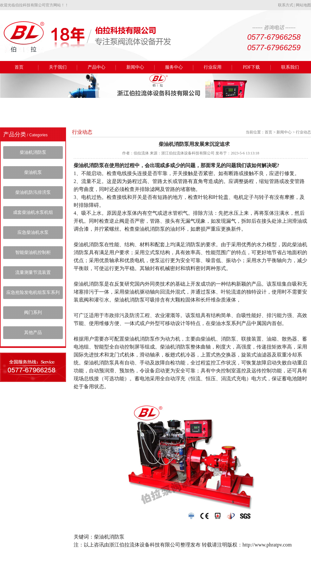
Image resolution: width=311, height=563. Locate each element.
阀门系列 (33, 312)
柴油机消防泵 (33, 152)
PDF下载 (251, 67)
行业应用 (213, 67)
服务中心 (174, 67)
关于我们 (58, 67)
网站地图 (303, 5)
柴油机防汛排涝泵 (33, 192)
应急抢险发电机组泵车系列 (33, 292)
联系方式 (285, 5)
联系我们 (290, 67)
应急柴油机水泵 (33, 232)
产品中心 (96, 67)
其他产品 (33, 332)
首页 (19, 67)
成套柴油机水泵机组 (33, 212)
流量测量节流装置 (33, 272)
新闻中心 (135, 67)
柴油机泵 (33, 172)
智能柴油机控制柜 (33, 252)
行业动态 (303, 132)
